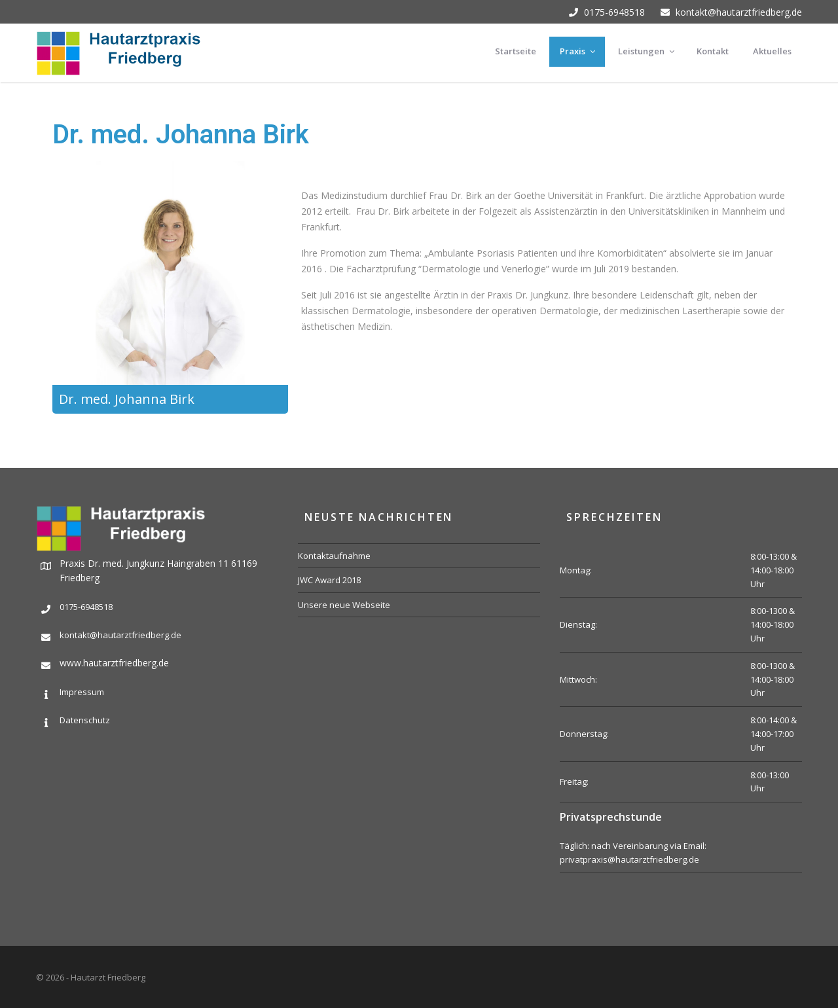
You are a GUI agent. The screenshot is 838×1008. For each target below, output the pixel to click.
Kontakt (713, 51)
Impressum (82, 692)
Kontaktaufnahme (334, 556)
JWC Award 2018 (329, 580)
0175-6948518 (607, 12)
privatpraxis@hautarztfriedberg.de (629, 859)
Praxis (578, 51)
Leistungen (647, 51)
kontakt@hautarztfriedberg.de (731, 12)
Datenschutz (85, 720)
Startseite (515, 51)
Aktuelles (772, 51)
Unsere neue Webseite (344, 605)
